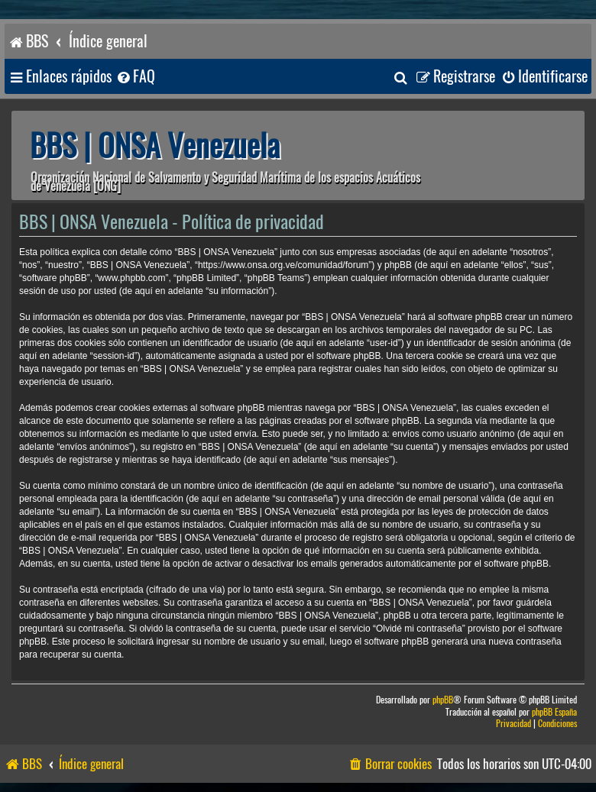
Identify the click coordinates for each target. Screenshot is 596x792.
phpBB (442, 700)
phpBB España (554, 712)
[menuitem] (135, 77)
